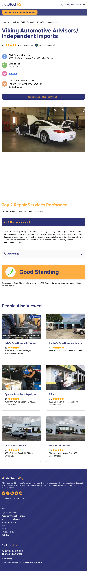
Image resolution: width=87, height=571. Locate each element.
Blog (4, 528)
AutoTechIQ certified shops (13, 516)
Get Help (5, 535)
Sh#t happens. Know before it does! (19, 12)
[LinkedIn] (12, 493)
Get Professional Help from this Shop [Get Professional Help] (44, 97)
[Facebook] (8, 493)
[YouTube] (20, 493)
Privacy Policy (8, 532)
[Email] (16, 493)
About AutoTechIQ (9, 522)
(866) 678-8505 (71, 4)
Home (4, 22)
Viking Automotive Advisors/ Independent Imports (40, 22)
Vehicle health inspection (12, 519)
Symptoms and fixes (10, 513)
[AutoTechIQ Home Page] (11, 4)
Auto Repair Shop (14, 22)
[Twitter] (3, 493)
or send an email (12, 554)
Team (4, 525)
